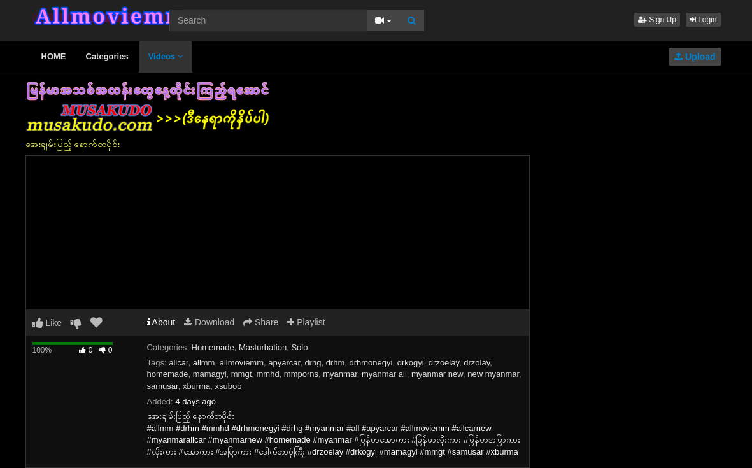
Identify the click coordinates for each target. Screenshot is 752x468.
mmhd (268, 374)
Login (703, 19)
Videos (165, 56)
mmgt (241, 374)
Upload (694, 57)
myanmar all (384, 374)
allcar (178, 362)
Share (260, 322)
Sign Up (657, 19)
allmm (204, 362)
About (161, 322)
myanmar (340, 374)
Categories (107, 56)
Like (47, 323)
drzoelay (444, 362)
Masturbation (263, 347)
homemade (167, 374)
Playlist (306, 322)
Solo (299, 347)
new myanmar (493, 374)
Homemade (213, 347)
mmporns (301, 374)
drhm (335, 362)
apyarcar (284, 362)
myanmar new (437, 374)
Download (209, 322)
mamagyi (210, 374)
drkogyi (410, 362)
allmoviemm (242, 362)
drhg (312, 362)
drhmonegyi (371, 362)
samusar (162, 386)
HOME (53, 56)
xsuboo (228, 386)
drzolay (477, 362)
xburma (196, 386)
